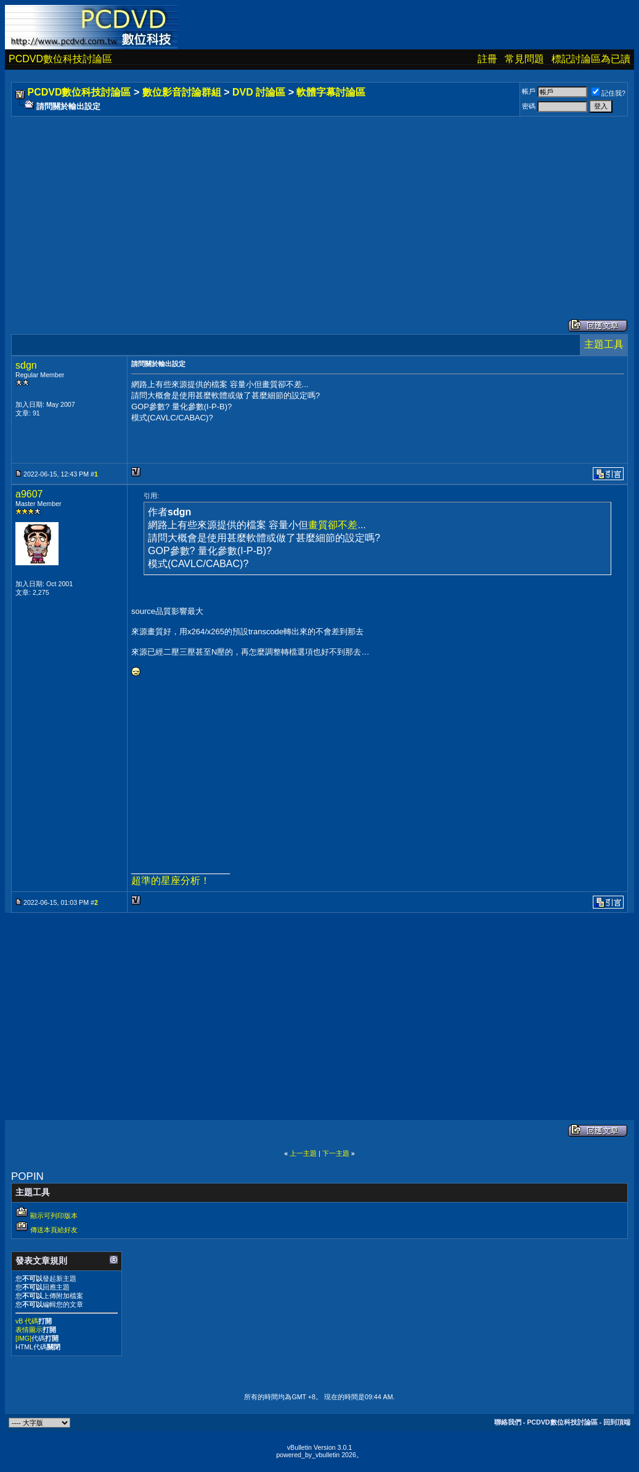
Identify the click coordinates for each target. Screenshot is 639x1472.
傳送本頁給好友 (54, 1229)
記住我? (608, 93)
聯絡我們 (507, 1422)
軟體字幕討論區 (330, 92)
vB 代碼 (26, 1321)
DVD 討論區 (258, 92)
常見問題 (524, 59)
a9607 (29, 494)
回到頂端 (616, 1422)
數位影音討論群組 (181, 92)
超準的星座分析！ (170, 880)
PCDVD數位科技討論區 (60, 59)
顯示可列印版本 (54, 1215)
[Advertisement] (319, 205)
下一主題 (335, 1153)
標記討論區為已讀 (590, 59)
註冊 (487, 59)
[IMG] (23, 1338)
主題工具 (604, 344)
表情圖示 (29, 1329)
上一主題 (303, 1153)
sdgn (26, 365)
